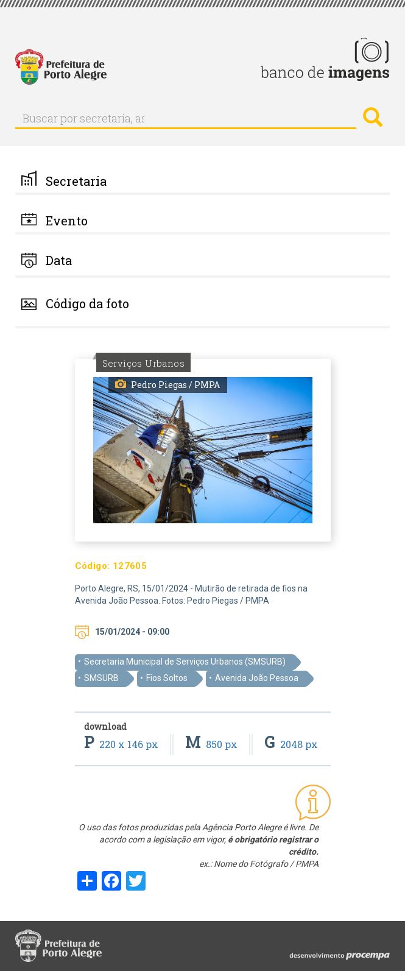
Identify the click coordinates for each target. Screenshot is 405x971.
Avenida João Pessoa (256, 678)
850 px (212, 744)
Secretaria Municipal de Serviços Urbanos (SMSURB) (185, 661)
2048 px (291, 744)
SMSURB (101, 678)
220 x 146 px (122, 744)
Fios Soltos (167, 678)
